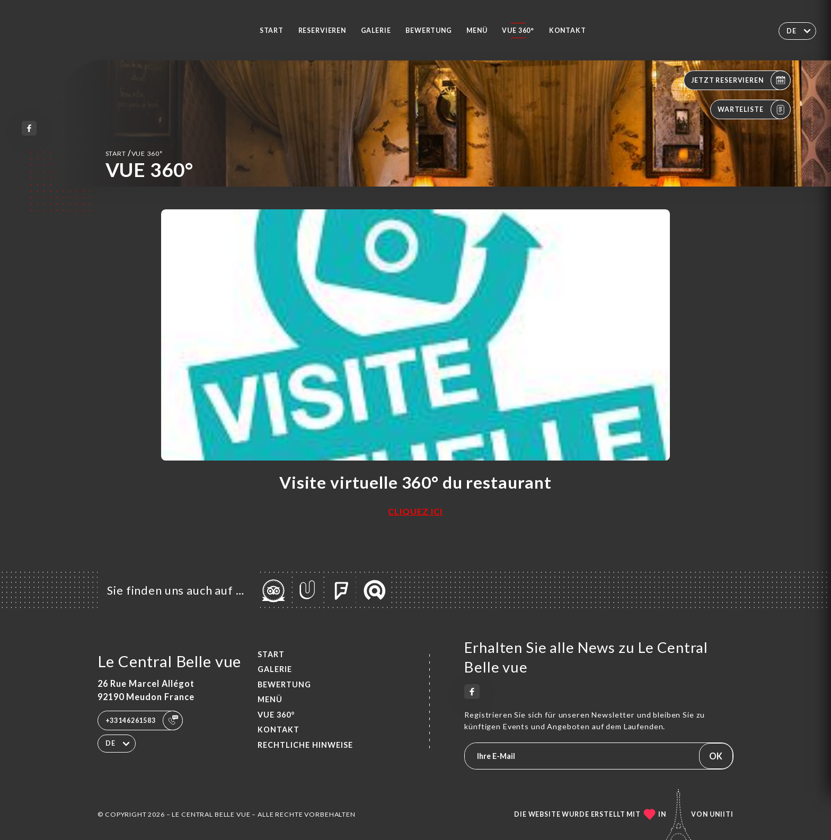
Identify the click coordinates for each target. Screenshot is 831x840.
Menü (476, 30)
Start (272, 30)
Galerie (376, 30)
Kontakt (567, 30)
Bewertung (428, 30)
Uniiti (721, 814)
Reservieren (322, 30)
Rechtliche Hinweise (305, 744)
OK (715, 756)
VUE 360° (518, 30)
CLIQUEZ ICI (415, 511)
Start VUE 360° (134, 152)
